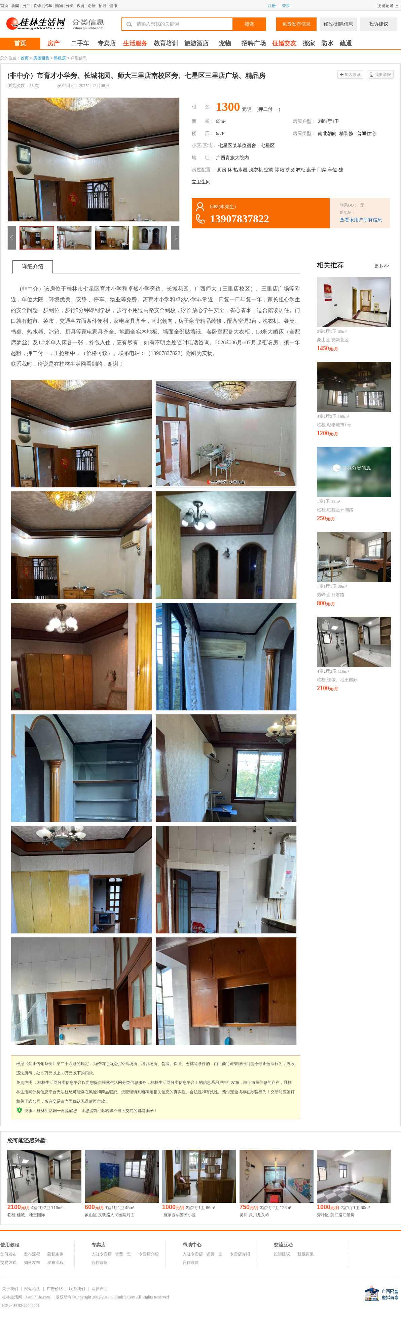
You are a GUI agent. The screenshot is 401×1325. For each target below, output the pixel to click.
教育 (81, 5)
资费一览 (123, 1254)
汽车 (48, 5)
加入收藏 (352, 74)
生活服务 (135, 43)
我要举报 (383, 74)
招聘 (103, 5)
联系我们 (77, 1288)
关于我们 (10, 1288)
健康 (113, 5)
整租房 (60, 58)
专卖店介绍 (149, 1254)
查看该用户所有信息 (361, 219)
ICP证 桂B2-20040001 (21, 1305)
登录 (286, 5)
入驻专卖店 (102, 1254)
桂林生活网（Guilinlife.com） (28, 1297)
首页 (4, 5)
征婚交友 (284, 43)
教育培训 (166, 43)
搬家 (309, 43)
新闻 (15, 5)
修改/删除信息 (338, 24)
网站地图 (32, 1288)
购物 (59, 5)
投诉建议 (378, 24)
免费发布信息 (296, 24)
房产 (26, 5)
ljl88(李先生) (223, 206)
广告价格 (55, 1288)
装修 (37, 5)
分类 (70, 5)
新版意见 (305, 1254)
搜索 (249, 24)
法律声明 (100, 1288)
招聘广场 (254, 43)
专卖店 (107, 43)
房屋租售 (41, 58)
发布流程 (32, 1254)
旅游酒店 (196, 43)
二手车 (80, 43)
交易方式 (8, 1262)
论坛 (91, 5)
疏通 (346, 43)
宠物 (225, 43)
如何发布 (8, 1254)
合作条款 (100, 1262)
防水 (327, 43)
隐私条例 (55, 1254)
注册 (272, 5)
